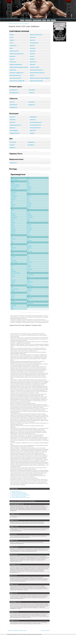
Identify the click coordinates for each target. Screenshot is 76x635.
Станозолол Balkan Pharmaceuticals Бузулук (20, 495)
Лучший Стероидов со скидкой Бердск (17, 630)
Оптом (48, 20)
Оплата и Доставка (37, 20)
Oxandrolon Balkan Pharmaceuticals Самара (20, 497)
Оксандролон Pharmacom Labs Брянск (19, 493)
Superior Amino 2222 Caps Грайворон (21, 23)
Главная (22, 20)
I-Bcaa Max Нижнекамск (16, 491)
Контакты (53, 20)
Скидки (44, 20)
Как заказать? (28, 20)
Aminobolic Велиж (45, 630)
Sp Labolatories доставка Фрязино (18, 492)
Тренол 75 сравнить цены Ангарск (18, 496)
